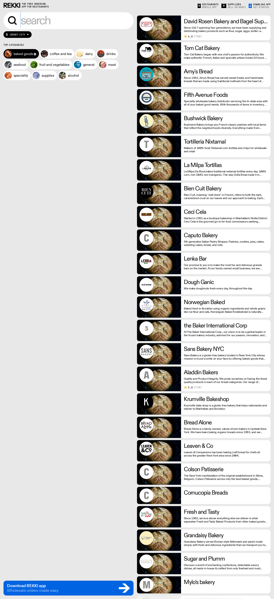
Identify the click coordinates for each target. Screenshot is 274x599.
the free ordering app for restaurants (35, 5)
